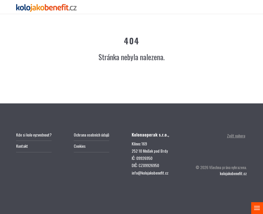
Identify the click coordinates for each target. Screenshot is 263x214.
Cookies (80, 146)
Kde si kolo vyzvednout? (34, 135)
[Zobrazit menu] (257, 208)
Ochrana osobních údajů (91, 135)
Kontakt (22, 146)
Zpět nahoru (236, 135)
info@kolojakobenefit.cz (150, 173)
